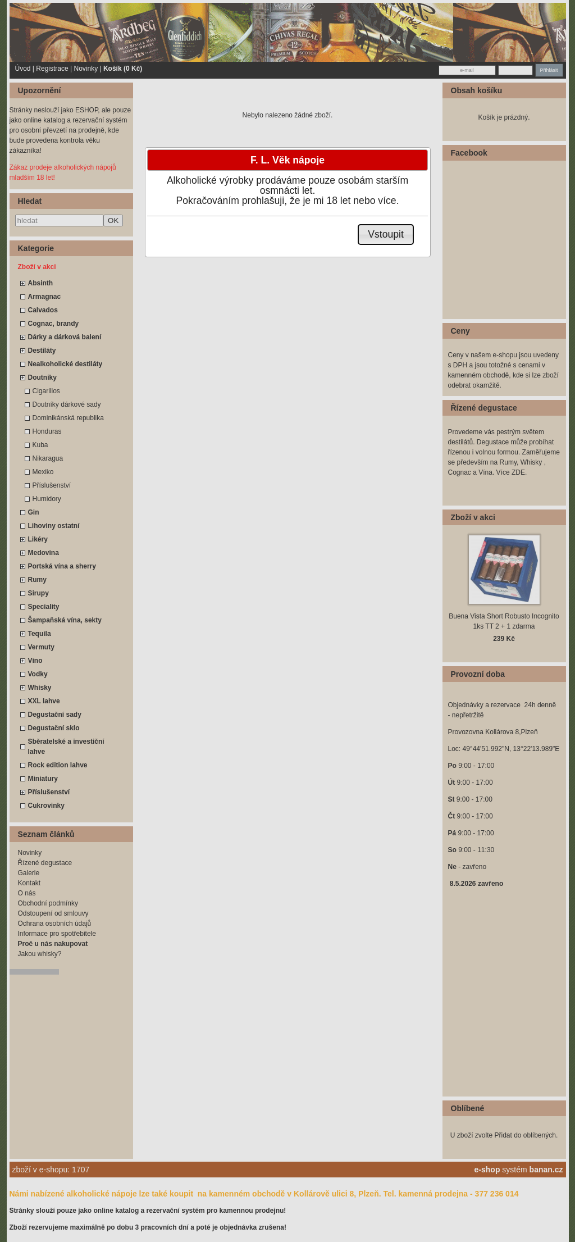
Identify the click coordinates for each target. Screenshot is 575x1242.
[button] (386, 234)
